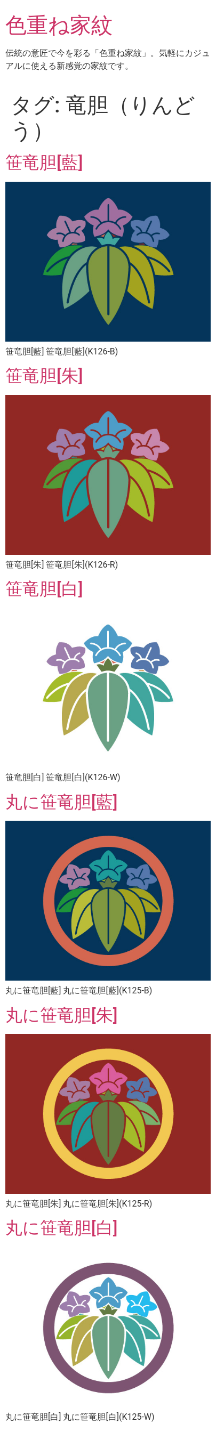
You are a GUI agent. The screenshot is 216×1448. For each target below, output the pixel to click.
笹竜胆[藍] (44, 162)
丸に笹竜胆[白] (61, 1228)
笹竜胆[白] (44, 589)
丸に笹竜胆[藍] (61, 802)
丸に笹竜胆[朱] (61, 1015)
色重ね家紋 (59, 25)
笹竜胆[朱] (44, 376)
